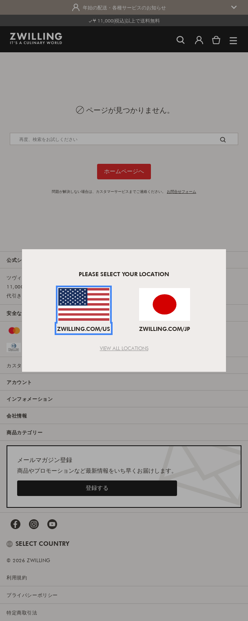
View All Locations (124, 348)
